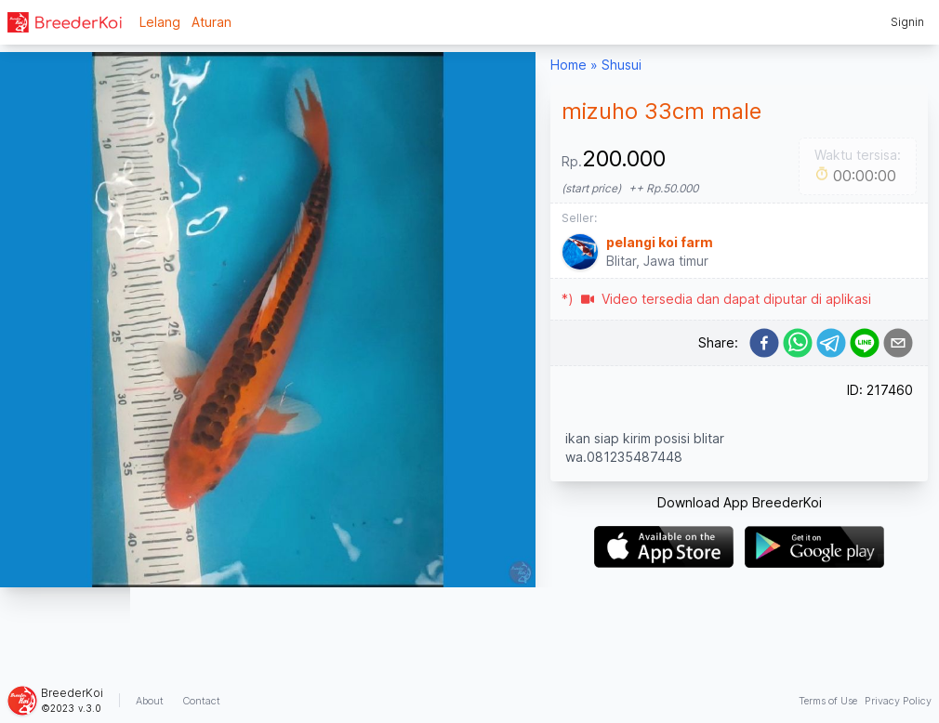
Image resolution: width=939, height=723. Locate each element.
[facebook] (764, 343)
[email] (898, 343)
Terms (828, 700)
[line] (864, 343)
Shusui (621, 64)
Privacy (898, 700)
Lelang (159, 22)
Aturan (211, 22)
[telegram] (831, 343)
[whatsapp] (798, 343)
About (150, 700)
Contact (201, 700)
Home (568, 64)
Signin (907, 22)
